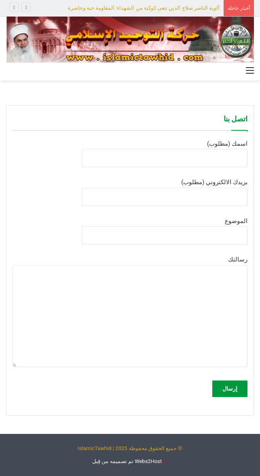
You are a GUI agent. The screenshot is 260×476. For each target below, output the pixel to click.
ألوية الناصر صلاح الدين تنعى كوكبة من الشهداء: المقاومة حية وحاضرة (144, 8)
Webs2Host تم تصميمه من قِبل (127, 461)
